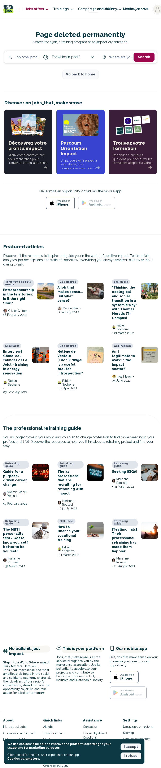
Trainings (63, 9)
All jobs (48, 726)
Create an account (55, 765)
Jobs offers (37, 9)
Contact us (90, 726)
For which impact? (73, 57)
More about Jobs (14, 726)
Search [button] (144, 57)
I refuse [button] (131, 756)
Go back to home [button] (80, 74)
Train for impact (53, 733)
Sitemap (128, 732)
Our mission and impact (19, 733)
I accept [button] (131, 747)
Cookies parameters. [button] (23, 758)
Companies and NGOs (98, 9)
